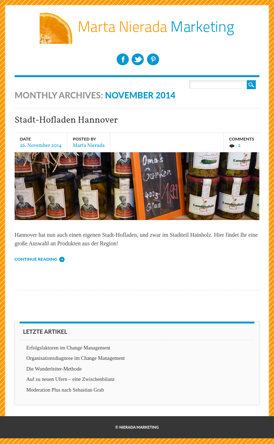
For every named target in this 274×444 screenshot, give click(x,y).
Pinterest (153, 59)
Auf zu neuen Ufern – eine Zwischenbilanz (70, 379)
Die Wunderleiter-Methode (54, 369)
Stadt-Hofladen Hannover (66, 120)
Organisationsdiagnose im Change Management (75, 358)
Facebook (123, 59)
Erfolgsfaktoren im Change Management (68, 348)
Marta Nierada (89, 145)
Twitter (138, 59)
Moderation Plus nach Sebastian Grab (65, 390)
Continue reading (36, 259)
